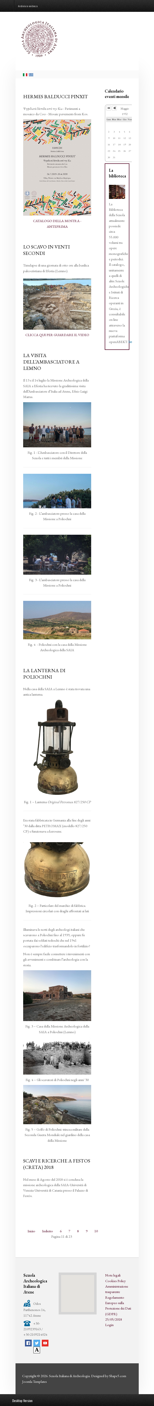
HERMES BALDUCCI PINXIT (55, 96)
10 (96, 1231)
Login (109, 1324)
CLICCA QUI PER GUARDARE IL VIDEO (57, 334)
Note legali (112, 1275)
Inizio (31, 1231)
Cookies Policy (115, 1280)
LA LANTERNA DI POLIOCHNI (44, 673)
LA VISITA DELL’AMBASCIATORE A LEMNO (51, 361)
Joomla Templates (34, 1381)
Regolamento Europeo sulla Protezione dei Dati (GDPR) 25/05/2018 (118, 1308)
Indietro (47, 1231)
